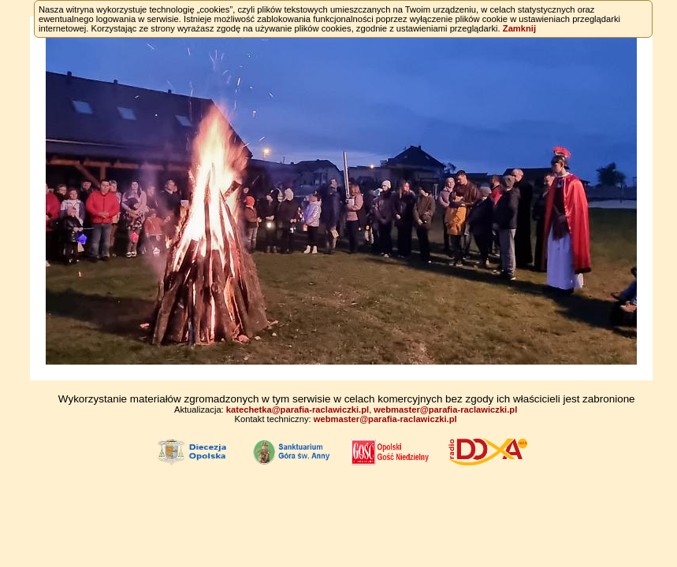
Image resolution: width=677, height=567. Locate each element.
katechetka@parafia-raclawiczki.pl (297, 409)
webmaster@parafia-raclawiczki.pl (445, 409)
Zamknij (519, 28)
